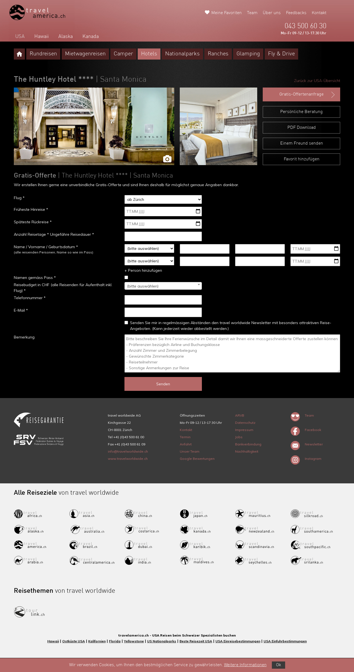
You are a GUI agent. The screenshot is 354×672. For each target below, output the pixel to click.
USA (20, 36)
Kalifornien (97, 641)
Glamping (248, 54)
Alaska (65, 36)
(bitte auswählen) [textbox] (142, 286)
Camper (123, 54)
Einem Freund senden (301, 143)
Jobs (239, 437)
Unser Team (189, 451)
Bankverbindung (248, 444)
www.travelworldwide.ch (128, 458)
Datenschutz (245, 422)
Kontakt (319, 13)
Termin (185, 437)
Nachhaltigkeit (246, 451)
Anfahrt (186, 444)
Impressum (244, 430)
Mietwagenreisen (85, 54)
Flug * (19, 197)
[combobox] (163, 286)
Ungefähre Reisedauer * (72, 234)
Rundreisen (43, 54)
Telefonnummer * (30, 297)
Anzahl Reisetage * (31, 234)
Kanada (90, 36)
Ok (278, 665)
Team (252, 13)
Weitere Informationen (245, 665)
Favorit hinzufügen (301, 159)
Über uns (272, 13)
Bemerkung (24, 337)
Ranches (218, 54)
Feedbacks (296, 13)
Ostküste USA (73, 641)
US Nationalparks (161, 641)
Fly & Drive (281, 54)
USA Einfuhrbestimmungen (285, 641)
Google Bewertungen (197, 458)
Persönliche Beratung (301, 112)
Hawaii (41, 36)
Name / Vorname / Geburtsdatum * (46, 246)
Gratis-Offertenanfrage (307, 95)
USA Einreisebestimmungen (237, 641)
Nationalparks (182, 54)
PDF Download (301, 127)
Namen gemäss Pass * (35, 277)
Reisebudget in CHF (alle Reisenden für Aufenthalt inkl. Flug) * (63, 287)
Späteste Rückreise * (33, 221)
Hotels (149, 54)
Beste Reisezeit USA (195, 641)
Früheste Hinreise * (31, 209)
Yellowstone (134, 641)
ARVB (239, 415)
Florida (115, 641)
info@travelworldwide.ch (128, 451)
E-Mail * (21, 310)
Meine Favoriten (226, 13)
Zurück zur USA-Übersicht (317, 80)
